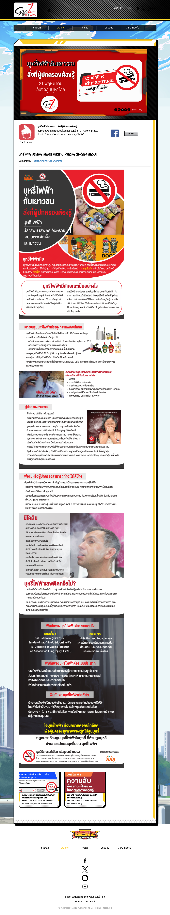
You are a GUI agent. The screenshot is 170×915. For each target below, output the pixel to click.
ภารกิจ (85, 28)
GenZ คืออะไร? (133, 28)
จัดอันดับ (109, 28)
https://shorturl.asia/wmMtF (47, 161)
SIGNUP (117, 8)
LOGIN (128, 8)
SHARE (131, 133)
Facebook (90, 901)
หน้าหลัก (37, 28)
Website (79, 901)
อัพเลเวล (61, 28)
